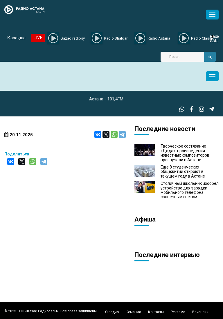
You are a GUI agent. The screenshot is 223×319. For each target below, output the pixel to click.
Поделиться (16, 154)
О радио (112, 312)
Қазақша (16, 37)
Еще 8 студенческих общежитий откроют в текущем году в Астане (183, 171)
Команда (133, 312)
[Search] (182, 57)
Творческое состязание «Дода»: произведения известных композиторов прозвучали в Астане (185, 153)
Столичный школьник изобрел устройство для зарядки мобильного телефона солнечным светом (190, 190)
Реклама (178, 312)
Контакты (156, 312)
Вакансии (200, 312)
